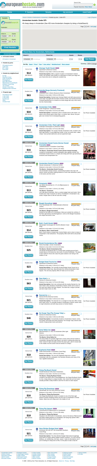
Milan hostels (36, 457)
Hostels (29, 17)
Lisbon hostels (36, 452)
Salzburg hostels (67, 452)
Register (94, 17)
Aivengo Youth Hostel (47, 68)
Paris (86, 7)
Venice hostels (67, 458)
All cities (81, 454)
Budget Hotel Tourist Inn (48, 262)
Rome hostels (51, 458)
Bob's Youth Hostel (46, 223)
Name (31, 64)
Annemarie (43, 183)
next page (93, 26)
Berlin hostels (5, 457)
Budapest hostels (22, 452)
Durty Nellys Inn (45, 330)
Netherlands (36, 17)
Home (24, 17)
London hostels (37, 454)
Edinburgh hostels (22, 457)
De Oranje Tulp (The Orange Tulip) (51, 313)
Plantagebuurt (6, 80)
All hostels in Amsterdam (9, 59)
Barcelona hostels (7, 455)
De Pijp (4, 75)
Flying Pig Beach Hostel (47, 370)
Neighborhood (56, 64)
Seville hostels (67, 454)
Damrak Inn (43, 295)
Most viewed (66, 64)
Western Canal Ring (8, 87)
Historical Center (7, 77)
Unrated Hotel (6, 101)
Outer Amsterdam (7, 78)
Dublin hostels (21, 455)
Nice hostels (51, 454)
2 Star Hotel (6, 97)
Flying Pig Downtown (47, 389)
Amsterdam (44, 17)
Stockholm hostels (68, 457)
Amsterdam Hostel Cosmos (49, 163)
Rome (90, 7)
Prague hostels (52, 457)
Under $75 (5, 66)
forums (49, 12)
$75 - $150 (5, 68)
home (9, 12)
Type (40, 64)
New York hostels (52, 452)
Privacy (67, 461)
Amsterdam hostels (7, 452)
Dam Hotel (43, 278)
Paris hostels (51, 455)
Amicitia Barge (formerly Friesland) (51, 90)
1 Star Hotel (6, 96)
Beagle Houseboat (45, 203)
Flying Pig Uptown (45, 409)
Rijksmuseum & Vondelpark (10, 83)
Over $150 (5, 69)
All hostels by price (8, 65)
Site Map (72, 461)
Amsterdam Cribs (45, 107)
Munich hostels (37, 458)
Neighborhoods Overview (9, 88)
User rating (46, 64)
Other (4, 100)
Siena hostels (67, 455)
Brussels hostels (6, 458)
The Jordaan (6, 85)
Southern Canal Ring (8, 84)
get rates (29, 80)
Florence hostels (21, 458)
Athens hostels (6, 454)
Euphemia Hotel (45, 350)
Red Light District (7, 81)
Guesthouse (6, 99)
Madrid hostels (37, 455)
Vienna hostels (82, 452)
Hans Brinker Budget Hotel (49, 428)
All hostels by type (7, 94)
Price (35, 64)
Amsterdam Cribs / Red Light (49, 125)
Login (89, 17)
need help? (87, 12)
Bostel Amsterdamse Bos (48, 243)
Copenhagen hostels (22, 454)
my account (68, 12)
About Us (61, 461)
